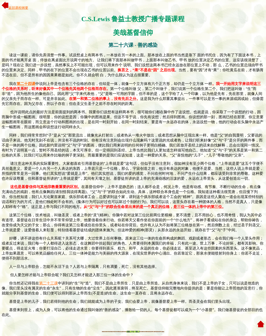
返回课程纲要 (15, 8)
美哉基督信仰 (133, 32)
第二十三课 (48, 283)
